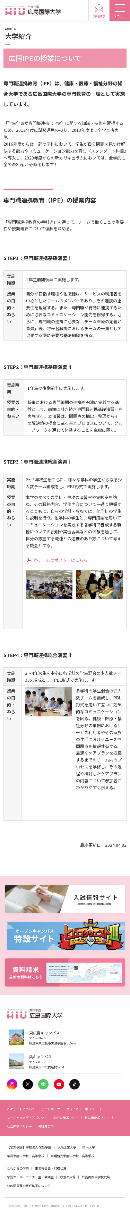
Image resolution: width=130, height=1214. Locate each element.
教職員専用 (46, 1126)
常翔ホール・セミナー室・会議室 (30, 1177)
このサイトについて (21, 1109)
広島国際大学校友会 (96, 1177)
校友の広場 (68, 1177)
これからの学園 (18, 1168)
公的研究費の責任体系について (29, 1185)
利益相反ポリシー (97, 1118)
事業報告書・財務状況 (50, 1168)
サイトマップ (50, 1109)
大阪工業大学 (67, 1147)
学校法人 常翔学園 (38, 1147)
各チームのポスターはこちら (61, 560)
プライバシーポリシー (81, 1109)
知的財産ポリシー (65, 1118)
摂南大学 (89, 1147)
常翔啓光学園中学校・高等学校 (72, 1156)
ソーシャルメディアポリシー (27, 1118)
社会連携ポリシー (19, 1126)
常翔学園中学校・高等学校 (25, 1156)
